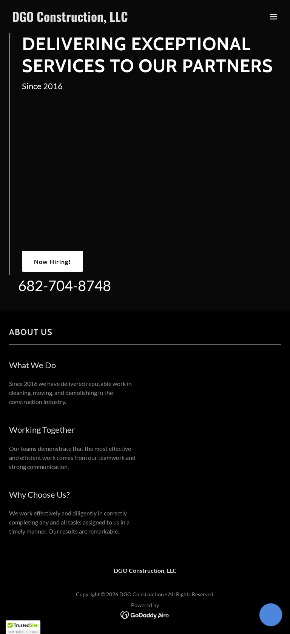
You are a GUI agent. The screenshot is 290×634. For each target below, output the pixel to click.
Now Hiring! (52, 261)
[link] (70, 19)
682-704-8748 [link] (64, 285)
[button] (273, 16)
